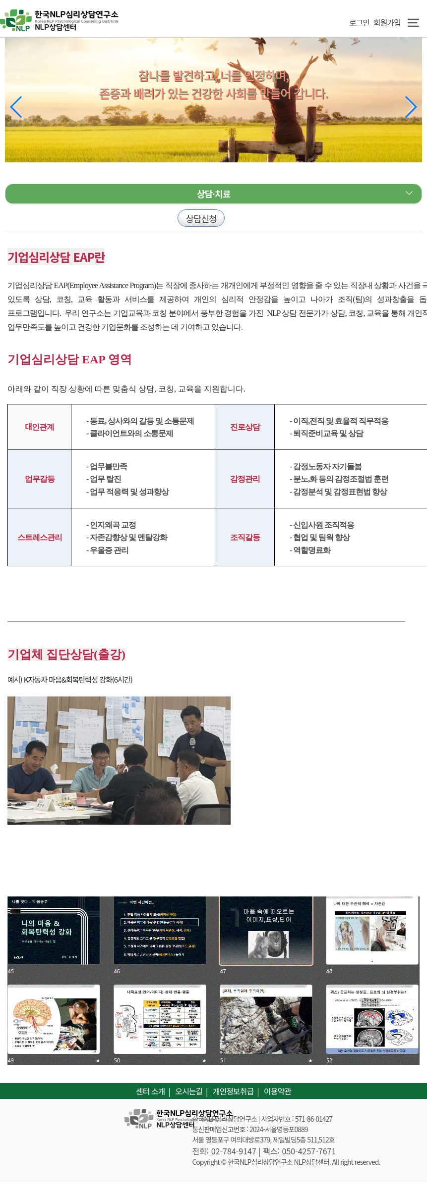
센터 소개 (150, 1091)
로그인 (357, 22)
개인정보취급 (233, 1091)
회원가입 (387, 22)
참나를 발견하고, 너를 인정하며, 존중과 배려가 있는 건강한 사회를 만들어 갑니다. (213, 83)
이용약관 (277, 1091)
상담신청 (200, 218)
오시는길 (188, 1091)
